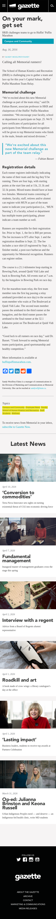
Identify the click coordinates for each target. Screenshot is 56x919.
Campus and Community (13, 407)
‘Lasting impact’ (19, 739)
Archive (28, 896)
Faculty (44, 407)
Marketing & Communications (28, 904)
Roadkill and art (19, 680)
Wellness (16, 413)
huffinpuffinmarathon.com (16, 361)
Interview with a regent (27, 620)
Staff (42, 410)
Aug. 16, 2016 (9, 49)
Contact (28, 900)
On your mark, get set (22, 21)
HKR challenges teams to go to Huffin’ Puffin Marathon (27, 34)
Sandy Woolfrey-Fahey (17, 57)
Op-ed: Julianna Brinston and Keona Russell (23, 803)
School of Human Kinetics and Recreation (21, 410)
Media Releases (28, 908)
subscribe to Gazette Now (16, 426)
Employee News (33, 407)
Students (6, 413)
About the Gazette (28, 892)
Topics (6, 403)
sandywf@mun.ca (38, 388)
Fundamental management (16, 558)
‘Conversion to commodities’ (18, 494)
